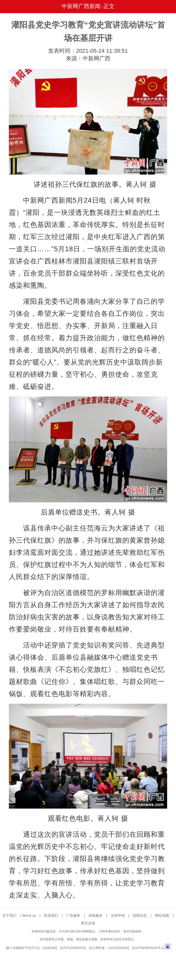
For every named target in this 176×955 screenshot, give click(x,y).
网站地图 (162, 915)
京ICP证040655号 (73, 948)
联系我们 (51, 915)
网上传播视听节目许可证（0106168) (31, 948)
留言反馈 (88, 923)
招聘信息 (140, 915)
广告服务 (73, 915)
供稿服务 (95, 915)
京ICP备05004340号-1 (148, 948)
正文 (108, 6)
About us (29, 915)
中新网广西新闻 (81, 6)
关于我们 (9, 915)
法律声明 (118, 915)
